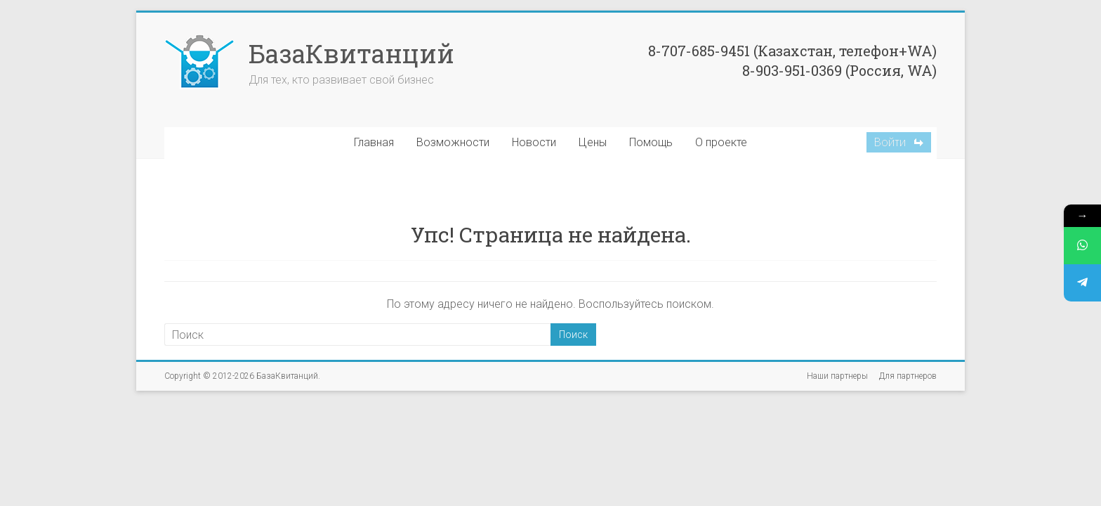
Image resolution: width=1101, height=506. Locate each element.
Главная (374, 142)
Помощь (651, 142)
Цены (593, 142)
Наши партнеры (837, 376)
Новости (534, 142)
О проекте (721, 142)
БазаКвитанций (351, 53)
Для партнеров (908, 376)
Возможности (452, 142)
